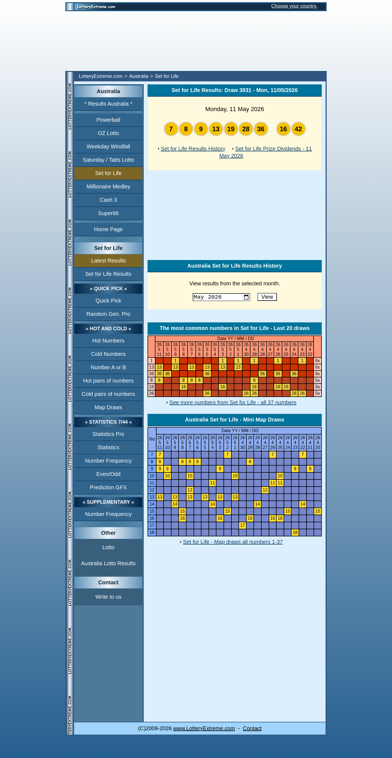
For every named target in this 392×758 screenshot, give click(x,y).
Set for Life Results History (193, 149)
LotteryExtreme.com (100, 76)
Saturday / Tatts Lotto (108, 160)
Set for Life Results (108, 274)
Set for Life (108, 173)
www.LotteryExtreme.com (204, 729)
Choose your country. (294, 6)
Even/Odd (108, 474)
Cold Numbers (108, 354)
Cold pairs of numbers (108, 394)
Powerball (108, 120)
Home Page (108, 229)
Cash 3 (108, 200)
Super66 (108, 213)
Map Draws (108, 407)
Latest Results (108, 261)
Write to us (108, 597)
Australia (138, 76)
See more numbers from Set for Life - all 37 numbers (232, 403)
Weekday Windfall (108, 146)
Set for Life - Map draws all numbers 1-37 (233, 543)
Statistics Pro (108, 434)
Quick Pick (108, 301)
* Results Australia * (108, 104)
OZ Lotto (108, 133)
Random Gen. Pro (108, 314)
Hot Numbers (108, 341)
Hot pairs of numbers (108, 381)
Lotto (108, 547)
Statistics (108, 447)
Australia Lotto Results (108, 563)
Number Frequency (108, 461)
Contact (252, 729)
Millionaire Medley (108, 187)
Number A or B (108, 367)
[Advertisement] (196, 41)
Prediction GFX (108, 487)
